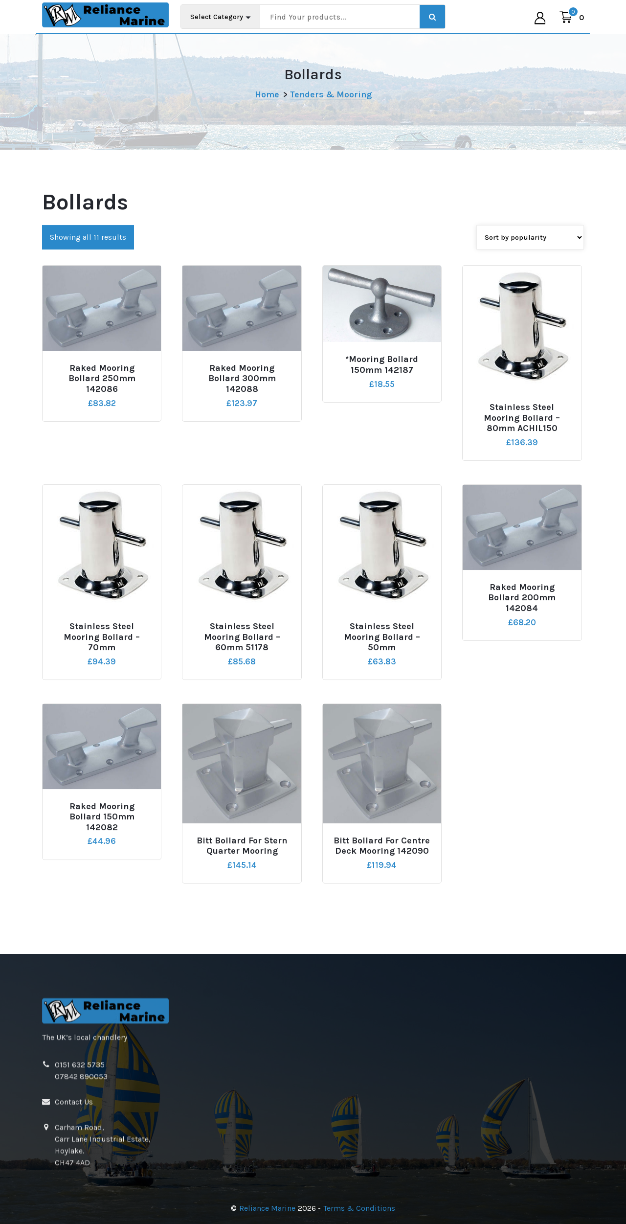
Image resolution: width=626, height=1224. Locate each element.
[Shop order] (530, 312)
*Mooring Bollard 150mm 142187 (381, 440)
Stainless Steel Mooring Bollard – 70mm (102, 712)
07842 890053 (81, 1175)
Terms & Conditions (359, 1208)
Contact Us (74, 1200)
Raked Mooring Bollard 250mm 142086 (101, 454)
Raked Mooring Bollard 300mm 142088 (242, 454)
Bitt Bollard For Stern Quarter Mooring (242, 921)
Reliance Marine (267, 1208)
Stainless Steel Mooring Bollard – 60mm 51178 (242, 712)
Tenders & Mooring (331, 94)
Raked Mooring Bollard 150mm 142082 (101, 892)
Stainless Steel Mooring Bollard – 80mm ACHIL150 (522, 493)
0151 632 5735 (80, 1163)
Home (267, 94)
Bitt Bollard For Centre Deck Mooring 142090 (382, 921)
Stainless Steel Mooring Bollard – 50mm (382, 712)
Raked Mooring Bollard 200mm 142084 (522, 673)
